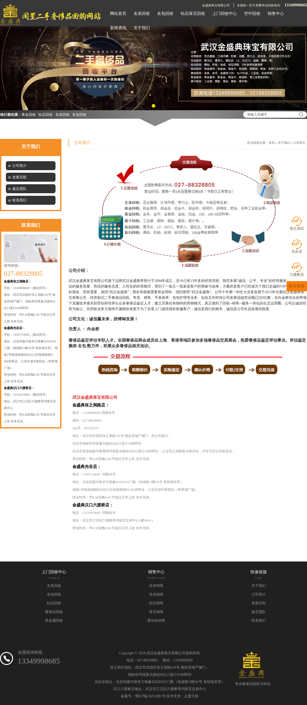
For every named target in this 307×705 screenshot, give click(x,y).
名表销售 (156, 586)
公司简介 (299, 143)
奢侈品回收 (54, 612)
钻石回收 (45, 115)
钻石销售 (156, 603)
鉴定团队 (258, 612)
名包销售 (156, 594)
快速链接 (258, 572)
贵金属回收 (54, 620)
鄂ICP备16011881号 (150, 696)
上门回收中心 (54, 572)
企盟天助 (191, 696)
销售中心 (156, 572)
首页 (272, 143)
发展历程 (258, 603)
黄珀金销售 (156, 620)
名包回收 (79, 115)
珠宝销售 (156, 612)
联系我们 (258, 620)
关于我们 (284, 143)
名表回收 (62, 115)
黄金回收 (28, 115)
